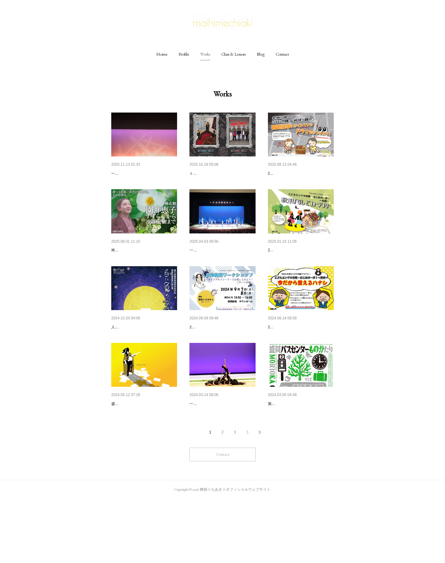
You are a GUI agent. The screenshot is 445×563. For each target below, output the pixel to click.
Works (205, 54)
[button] (161, 54)
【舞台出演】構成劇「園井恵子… (143, 266)
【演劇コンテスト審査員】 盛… (142, 451)
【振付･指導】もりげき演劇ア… (299, 173)
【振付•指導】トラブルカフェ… (220, 173)
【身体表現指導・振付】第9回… (299, 451)
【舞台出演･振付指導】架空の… (142, 358)
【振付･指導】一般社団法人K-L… (143, 173)
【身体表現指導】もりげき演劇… (221, 358)
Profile (184, 54)
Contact (282, 54)
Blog (261, 54)
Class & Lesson (233, 54)
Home (161, 54)
